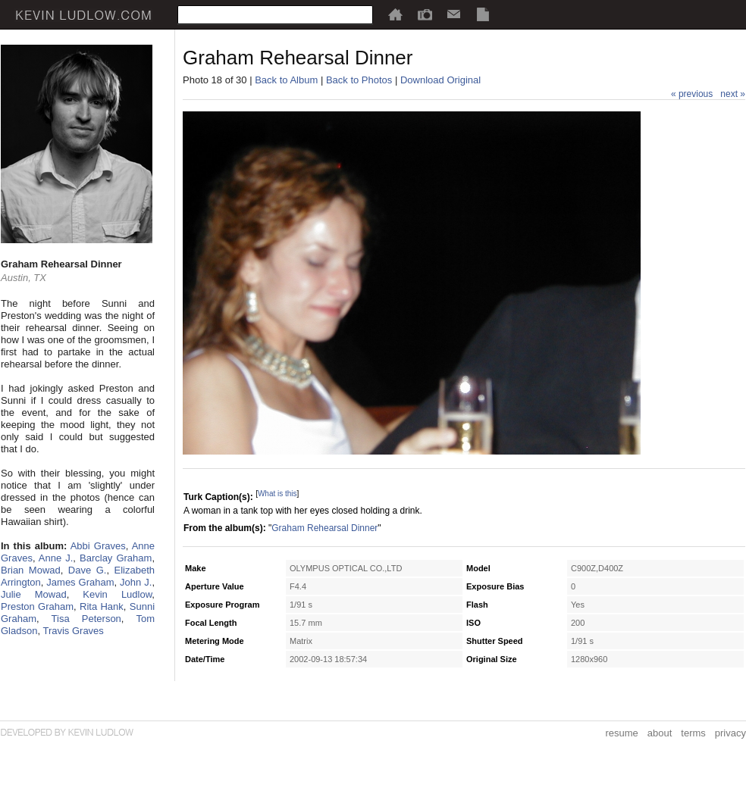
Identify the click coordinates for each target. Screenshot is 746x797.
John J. (136, 582)
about (659, 733)
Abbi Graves (98, 546)
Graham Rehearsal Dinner (324, 528)
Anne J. (56, 558)
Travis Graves (72, 630)
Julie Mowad (34, 594)
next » (732, 94)
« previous (692, 94)
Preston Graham (37, 606)
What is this (277, 493)
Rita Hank (102, 606)
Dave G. (87, 570)
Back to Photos (359, 80)
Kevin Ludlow (117, 594)
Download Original (440, 80)
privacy (730, 733)
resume (621, 733)
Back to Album (286, 80)
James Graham (80, 582)
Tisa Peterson (86, 618)
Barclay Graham (116, 558)
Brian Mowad (31, 570)
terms (693, 733)
